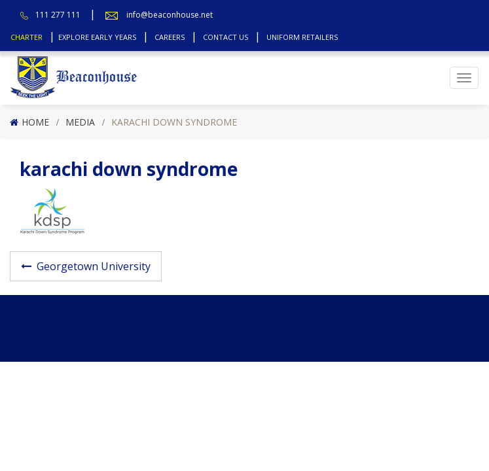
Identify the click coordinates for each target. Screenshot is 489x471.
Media (80, 122)
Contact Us (225, 37)
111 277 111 (58, 14)
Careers (169, 37)
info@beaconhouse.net (169, 14)
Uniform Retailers (302, 37)
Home (35, 122)
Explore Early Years (97, 37)
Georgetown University (94, 266)
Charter (26, 37)
